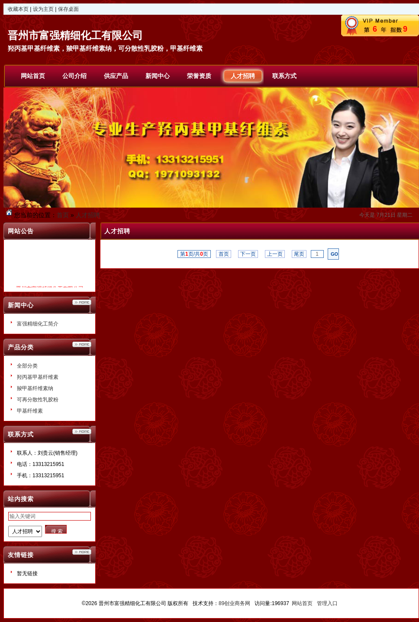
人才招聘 (88, 215)
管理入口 (327, 603)
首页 (63, 215)
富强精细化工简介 (37, 324)
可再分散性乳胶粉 (37, 400)
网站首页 (302, 603)
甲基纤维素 (30, 411)
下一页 (248, 254)
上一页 (275, 254)
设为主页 (43, 9)
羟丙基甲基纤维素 (37, 377)
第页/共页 (194, 254)
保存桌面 (68, 9)
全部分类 (27, 366)
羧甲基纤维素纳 (35, 388)
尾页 (299, 254)
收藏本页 (18, 9)
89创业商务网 (234, 603)
